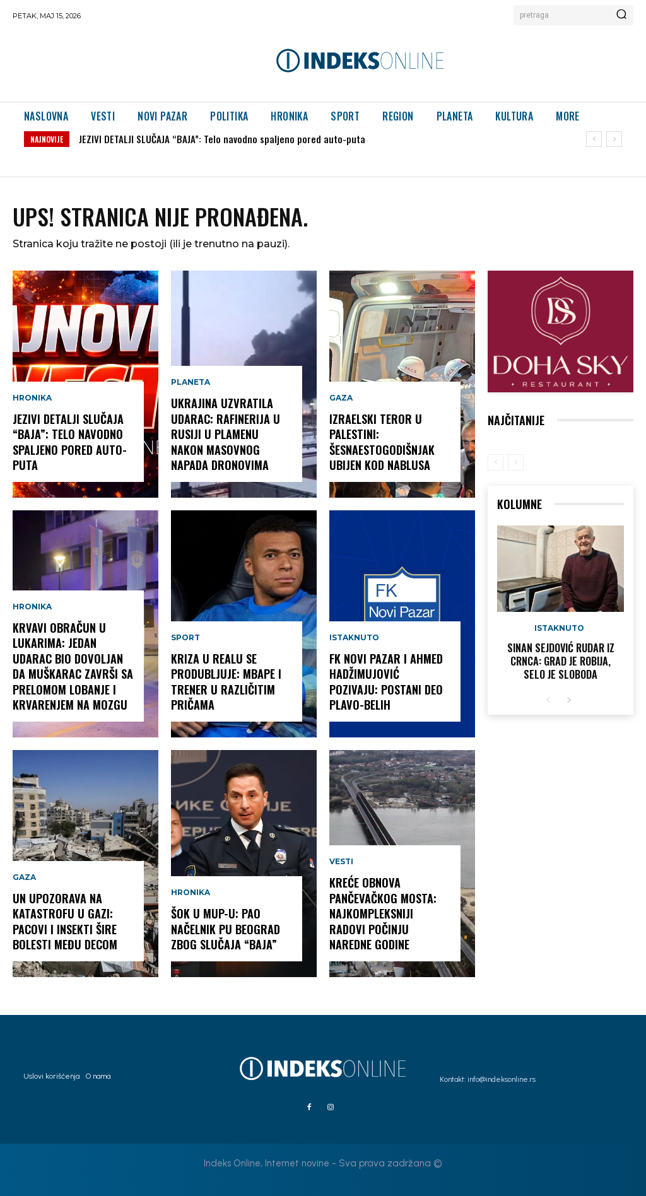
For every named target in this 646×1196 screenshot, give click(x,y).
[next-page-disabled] (516, 462)
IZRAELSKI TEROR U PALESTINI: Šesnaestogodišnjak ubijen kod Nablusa (381, 443)
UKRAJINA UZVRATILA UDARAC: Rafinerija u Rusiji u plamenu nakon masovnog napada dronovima (225, 435)
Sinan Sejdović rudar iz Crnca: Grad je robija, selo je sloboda (560, 661)
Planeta (190, 385)
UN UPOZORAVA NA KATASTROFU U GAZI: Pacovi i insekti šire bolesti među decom (64, 922)
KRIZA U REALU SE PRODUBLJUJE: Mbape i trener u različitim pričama (226, 682)
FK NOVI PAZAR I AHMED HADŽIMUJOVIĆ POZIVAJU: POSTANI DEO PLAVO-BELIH (389, 682)
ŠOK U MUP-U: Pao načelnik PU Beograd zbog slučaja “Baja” (225, 929)
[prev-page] (495, 462)
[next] (614, 139)
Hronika (32, 400)
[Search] (621, 15)
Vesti (341, 865)
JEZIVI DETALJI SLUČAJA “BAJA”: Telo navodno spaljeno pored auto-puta (222, 139)
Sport (185, 640)
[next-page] (569, 700)
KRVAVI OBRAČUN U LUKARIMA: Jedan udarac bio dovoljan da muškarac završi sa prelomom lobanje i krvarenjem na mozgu (72, 668)
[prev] (594, 139)
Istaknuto (354, 640)
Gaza (24, 880)
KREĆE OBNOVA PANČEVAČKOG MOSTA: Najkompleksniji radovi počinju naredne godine (382, 915)
